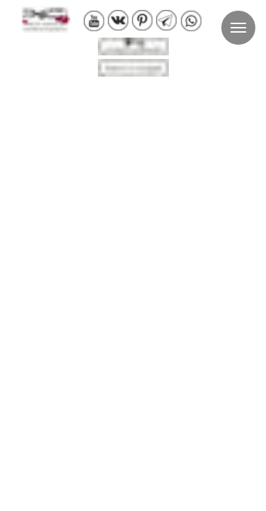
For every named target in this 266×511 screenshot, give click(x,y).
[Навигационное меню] (238, 28)
